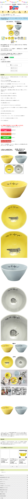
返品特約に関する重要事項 (5, 61)
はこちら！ (8, 130)
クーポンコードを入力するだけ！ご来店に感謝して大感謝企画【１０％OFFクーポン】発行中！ (14, 5)
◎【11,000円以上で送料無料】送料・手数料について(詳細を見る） (12, 53)
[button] (1, 7)
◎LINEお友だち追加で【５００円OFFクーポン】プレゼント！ (11, 54)
